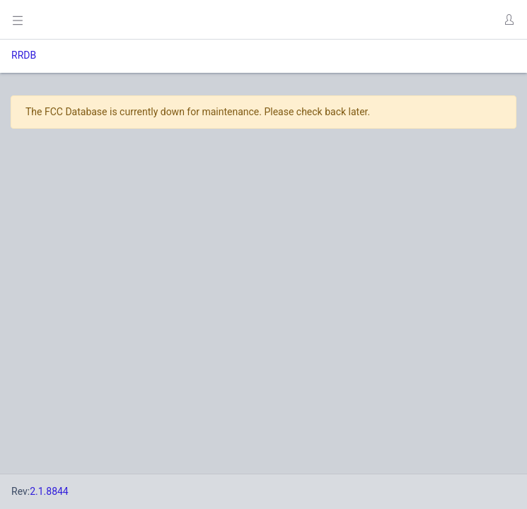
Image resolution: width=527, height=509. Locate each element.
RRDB (23, 55)
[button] (508, 20)
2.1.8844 (49, 491)
